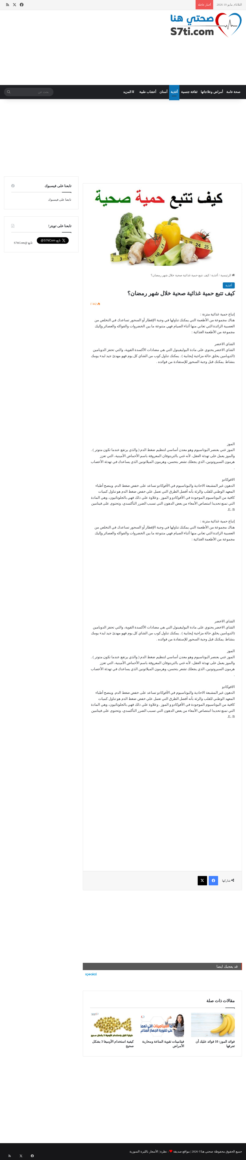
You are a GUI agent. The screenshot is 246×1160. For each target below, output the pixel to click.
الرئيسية (227, 275)
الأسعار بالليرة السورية (143, 1151)
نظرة (163, 1151)
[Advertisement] (82, 47)
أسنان (163, 92)
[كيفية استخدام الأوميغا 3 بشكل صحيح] (112, 1025)
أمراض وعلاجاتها (212, 92)
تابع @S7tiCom (23, 242)
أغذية (174, 92)
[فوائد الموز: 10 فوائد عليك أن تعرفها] (213, 1025)
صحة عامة (233, 92)
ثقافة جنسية (189, 92)
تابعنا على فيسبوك (60, 199)
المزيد (128, 92)
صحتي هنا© (206, 1151)
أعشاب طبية (147, 92)
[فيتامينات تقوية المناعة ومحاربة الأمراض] (162, 1025)
